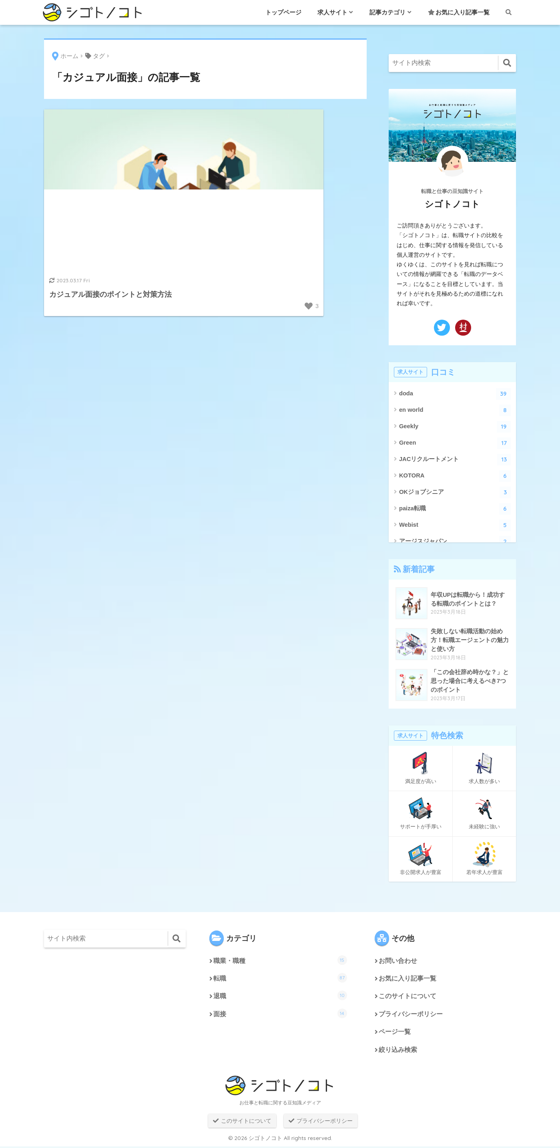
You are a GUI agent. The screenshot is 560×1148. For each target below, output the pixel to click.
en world (455, 410)
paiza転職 (455, 509)
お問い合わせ (398, 961)
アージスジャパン (455, 542)
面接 (280, 1014)
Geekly (455, 427)
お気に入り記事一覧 (459, 12)
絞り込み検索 (398, 1051)
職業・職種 (280, 960)
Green (455, 443)
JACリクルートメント (455, 459)
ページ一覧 (395, 1033)
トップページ (283, 12)
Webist (455, 525)
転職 (280, 978)
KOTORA (455, 476)
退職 (280, 996)
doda (455, 394)
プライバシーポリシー (411, 1015)
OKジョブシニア (455, 492)
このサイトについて (407, 997)
